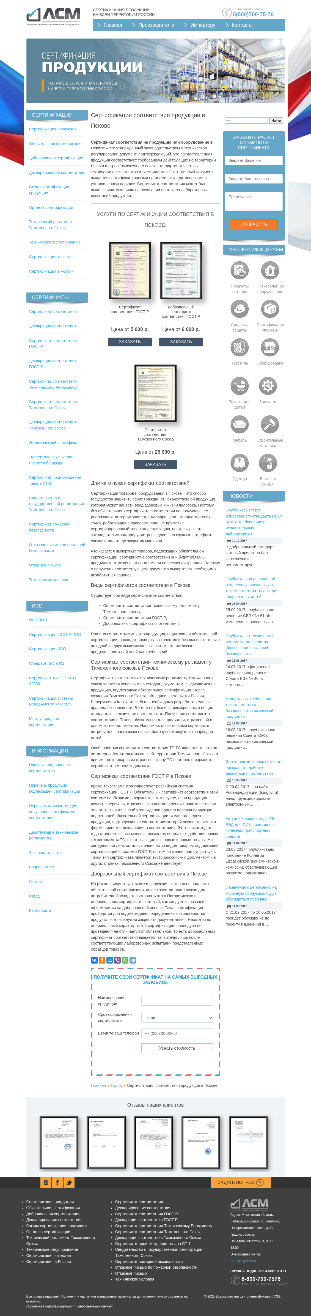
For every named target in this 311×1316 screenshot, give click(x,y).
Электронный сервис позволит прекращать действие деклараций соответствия (254, 767)
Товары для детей (240, 404)
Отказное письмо (45, 565)
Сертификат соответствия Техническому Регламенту (163, 1226)
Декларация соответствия (53, 326)
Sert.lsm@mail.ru (243, 1261)
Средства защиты (240, 327)
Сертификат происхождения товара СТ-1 (153, 1243)
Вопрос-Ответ (42, 867)
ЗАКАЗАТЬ (130, 342)
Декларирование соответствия (57, 172)
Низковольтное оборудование (270, 289)
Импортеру (203, 25)
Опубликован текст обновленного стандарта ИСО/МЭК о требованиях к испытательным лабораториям (254, 522)
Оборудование (270, 363)
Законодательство (46, 852)
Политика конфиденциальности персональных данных (69, 1306)
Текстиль (240, 363)
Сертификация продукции (53, 129)
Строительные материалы (270, 443)
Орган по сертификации (51, 207)
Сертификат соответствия (53, 311)
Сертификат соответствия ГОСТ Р (146, 1214)
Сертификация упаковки (270, 327)
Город (34, 896)
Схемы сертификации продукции (56, 1226)
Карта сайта (40, 910)
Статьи (35, 881)
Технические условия (48, 580)
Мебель (240, 440)
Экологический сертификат (54, 443)
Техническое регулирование (55, 242)
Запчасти (267, 402)
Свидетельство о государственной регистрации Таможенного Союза (56, 504)
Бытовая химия (268, 481)
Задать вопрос (241, 1183)
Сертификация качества (51, 257)
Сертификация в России (51, 271)
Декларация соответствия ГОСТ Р (146, 1219)
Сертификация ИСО (47, 649)
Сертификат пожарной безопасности (149, 1261)
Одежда (239, 479)
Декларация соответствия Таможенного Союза (158, 1237)
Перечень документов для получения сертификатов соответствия (53, 812)
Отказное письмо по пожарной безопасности (156, 1267)
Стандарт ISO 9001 (46, 663)
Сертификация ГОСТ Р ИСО (55, 634)
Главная (113, 25)
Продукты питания (240, 289)
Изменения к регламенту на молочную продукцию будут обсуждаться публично (251, 893)
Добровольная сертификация (56, 158)
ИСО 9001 (38, 620)
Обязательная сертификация (56, 143)
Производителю (156, 25)
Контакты (242, 25)
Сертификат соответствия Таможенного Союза (158, 1232)
